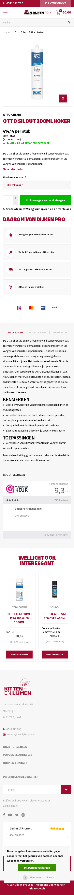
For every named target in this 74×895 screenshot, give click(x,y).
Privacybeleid (37, 888)
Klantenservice (55, 3)
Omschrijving (15, 332)
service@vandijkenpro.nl (19, 734)
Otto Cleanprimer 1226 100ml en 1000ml (19, 618)
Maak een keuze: (14, 177)
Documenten (59, 332)
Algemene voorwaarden (50, 884)
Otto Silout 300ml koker (29, 32)
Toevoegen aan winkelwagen (45, 200)
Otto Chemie (12, 115)
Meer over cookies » (42, 877)
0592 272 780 (13, 3)
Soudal (55, 607)
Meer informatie (13, 169)
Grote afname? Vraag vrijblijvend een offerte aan (37, 209)
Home (6, 32)
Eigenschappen (37, 332)
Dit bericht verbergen (37, 867)
